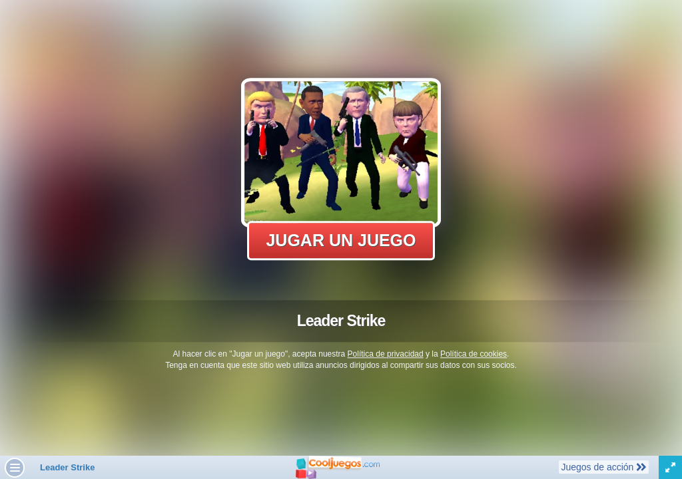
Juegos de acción (603, 466)
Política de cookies (473, 354)
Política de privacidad (386, 354)
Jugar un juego (341, 240)
